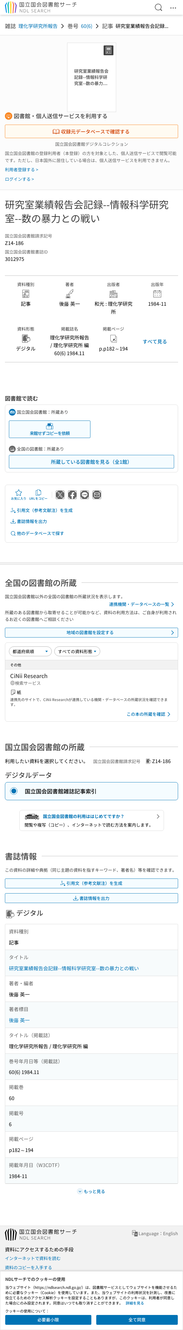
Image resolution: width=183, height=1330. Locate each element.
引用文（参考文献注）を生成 (41, 510)
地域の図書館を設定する (122, 632)
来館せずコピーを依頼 (50, 429)
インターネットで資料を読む (33, 1258)
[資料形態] (77, 651)
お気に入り (18, 495)
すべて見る (155, 341)
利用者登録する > (21, 169)
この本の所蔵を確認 (150, 714)
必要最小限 (48, 1319)
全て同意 (137, 1319)
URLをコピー (38, 495)
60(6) (86, 25)
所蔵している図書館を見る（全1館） (91, 461)
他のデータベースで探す (37, 533)
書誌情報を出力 (28, 521)
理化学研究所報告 (38, 25)
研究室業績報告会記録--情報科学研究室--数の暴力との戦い (74, 968)
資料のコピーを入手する (28, 1267)
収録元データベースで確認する (91, 131)
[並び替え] (30, 651)
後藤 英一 (19, 1020)
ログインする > (19, 179)
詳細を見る (135, 1302)
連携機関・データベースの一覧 (142, 604)
